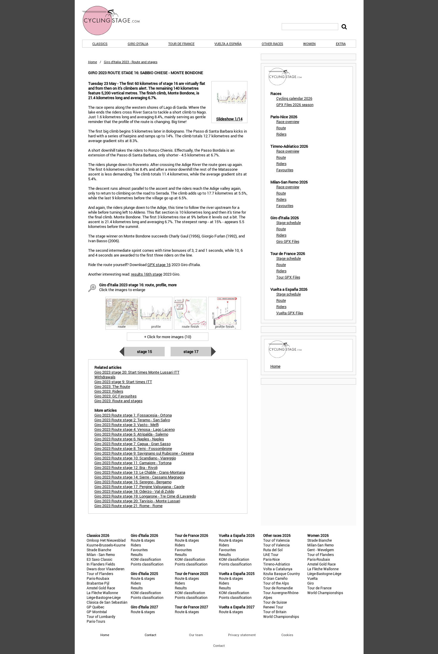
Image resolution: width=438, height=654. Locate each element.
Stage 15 (144, 351)
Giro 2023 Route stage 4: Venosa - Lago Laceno (134, 429)
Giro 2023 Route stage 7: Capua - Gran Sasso (132, 443)
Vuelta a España (227, 43)
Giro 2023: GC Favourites (115, 396)
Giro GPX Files (287, 241)
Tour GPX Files (288, 277)
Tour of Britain (274, 611)
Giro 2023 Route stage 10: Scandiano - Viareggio (135, 458)
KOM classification (146, 559)
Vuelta (312, 578)
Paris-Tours (96, 621)
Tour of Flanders (100, 573)
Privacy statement (242, 635)
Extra (341, 43)
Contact (219, 645)
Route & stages (143, 540)
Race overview (287, 121)
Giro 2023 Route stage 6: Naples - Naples (129, 439)
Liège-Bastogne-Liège (104, 597)
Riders (281, 134)
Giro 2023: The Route (112, 386)
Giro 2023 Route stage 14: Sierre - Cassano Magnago (139, 477)
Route (281, 127)
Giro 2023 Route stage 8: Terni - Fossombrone (133, 448)
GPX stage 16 (159, 264)
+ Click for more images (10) (167, 336)
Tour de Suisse (275, 602)
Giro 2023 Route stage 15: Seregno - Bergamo (133, 481)
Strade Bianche (99, 549)
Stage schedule (288, 222)
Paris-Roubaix (98, 578)
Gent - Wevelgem (320, 549)
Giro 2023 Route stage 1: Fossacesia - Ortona (133, 415)
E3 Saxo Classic (99, 559)
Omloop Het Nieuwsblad (106, 540)
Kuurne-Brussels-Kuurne (106, 545)
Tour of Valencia (276, 540)
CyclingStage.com (115, 20)
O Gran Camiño (275, 578)
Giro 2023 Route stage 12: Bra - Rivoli (126, 467)
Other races (272, 43)
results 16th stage (146, 274)
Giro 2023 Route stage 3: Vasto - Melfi (126, 424)
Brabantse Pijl (98, 583)
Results (137, 554)
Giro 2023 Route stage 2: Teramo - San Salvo (132, 419)
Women (309, 43)
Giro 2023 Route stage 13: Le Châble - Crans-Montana (139, 472)
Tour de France (181, 43)
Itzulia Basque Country (281, 573)
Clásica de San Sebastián (107, 602)
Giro (310, 583)
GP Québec (95, 607)
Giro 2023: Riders (108, 391)
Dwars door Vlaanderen (105, 568)
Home (92, 62)
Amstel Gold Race (101, 587)
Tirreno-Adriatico (276, 564)
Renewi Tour (273, 607)
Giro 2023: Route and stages (118, 400)
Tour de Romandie (278, 587)
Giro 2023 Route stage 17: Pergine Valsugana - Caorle (139, 486)
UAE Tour (270, 554)
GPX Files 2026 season (295, 104)
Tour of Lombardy (101, 616)
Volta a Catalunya (277, 568)
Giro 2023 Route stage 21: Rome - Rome (128, 505)
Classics (99, 43)
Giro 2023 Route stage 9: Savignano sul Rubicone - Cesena (144, 453)
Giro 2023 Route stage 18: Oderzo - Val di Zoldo (134, 491)
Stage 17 (190, 351)
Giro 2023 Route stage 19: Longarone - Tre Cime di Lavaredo (145, 496)
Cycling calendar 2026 (294, 98)
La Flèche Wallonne (102, 592)
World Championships (281, 616)
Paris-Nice (271, 559)
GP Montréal (97, 611)
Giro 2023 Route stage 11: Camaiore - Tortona (133, 462)
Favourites (284, 169)
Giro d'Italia (138, 43)
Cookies (287, 635)
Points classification (147, 564)
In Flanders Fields (101, 564)
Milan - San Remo (101, 554)
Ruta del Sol (273, 549)
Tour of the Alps (276, 583)
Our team (196, 635)
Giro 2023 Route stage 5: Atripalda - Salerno (131, 434)
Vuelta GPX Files (289, 312)
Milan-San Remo (320, 545)
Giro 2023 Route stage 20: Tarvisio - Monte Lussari (137, 501)
